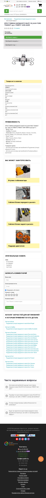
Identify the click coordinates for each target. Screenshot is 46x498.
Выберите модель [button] (12, 41)
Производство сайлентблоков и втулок (23, 493)
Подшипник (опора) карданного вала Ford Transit (20, 358)
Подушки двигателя (16, 246)
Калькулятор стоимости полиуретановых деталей (23, 471)
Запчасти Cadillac (10, 327)
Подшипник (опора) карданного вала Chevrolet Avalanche (22, 336)
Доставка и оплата (22, 1)
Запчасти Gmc (9, 361)
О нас (23, 486)
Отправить (9, 307)
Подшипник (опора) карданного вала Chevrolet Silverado (22, 349)
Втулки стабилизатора (17, 180)
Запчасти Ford (9, 356)
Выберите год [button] (11, 45)
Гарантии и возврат (23, 480)
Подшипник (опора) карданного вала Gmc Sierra (20, 365)
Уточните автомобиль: (8, 32)
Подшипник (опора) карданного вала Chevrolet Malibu (21, 345)
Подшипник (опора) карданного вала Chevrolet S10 (21, 347)
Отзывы (23, 490)
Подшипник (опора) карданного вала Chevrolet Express (22, 343)
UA (8, 1)
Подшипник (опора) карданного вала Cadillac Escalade (21, 329)
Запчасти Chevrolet (10, 332)
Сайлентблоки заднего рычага (20, 224)
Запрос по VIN (23, 456)
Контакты (23, 473)
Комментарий (9, 298)
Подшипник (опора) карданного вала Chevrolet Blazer (21, 338)
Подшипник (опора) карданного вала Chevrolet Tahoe (21, 352)
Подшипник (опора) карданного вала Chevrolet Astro (21, 334)
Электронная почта (11, 283)
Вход (39, 1)
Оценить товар (9, 292)
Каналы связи (32, 1)
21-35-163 (20, 5)
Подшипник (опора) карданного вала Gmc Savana (20, 363)
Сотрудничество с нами (23, 488)
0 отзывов (17, 28)
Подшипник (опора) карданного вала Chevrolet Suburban (22, 350)
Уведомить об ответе (12, 290)
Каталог (23, 484)
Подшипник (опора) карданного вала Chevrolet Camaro (22, 339)
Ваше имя (8, 277)
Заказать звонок (23, 453)
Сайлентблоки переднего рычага (21, 202)
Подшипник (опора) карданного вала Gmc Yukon (20, 367)
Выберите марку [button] (12, 37)
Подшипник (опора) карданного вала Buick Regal (20, 323)
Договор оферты (23, 482)
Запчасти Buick (9, 321)
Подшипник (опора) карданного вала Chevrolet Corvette (22, 341)
